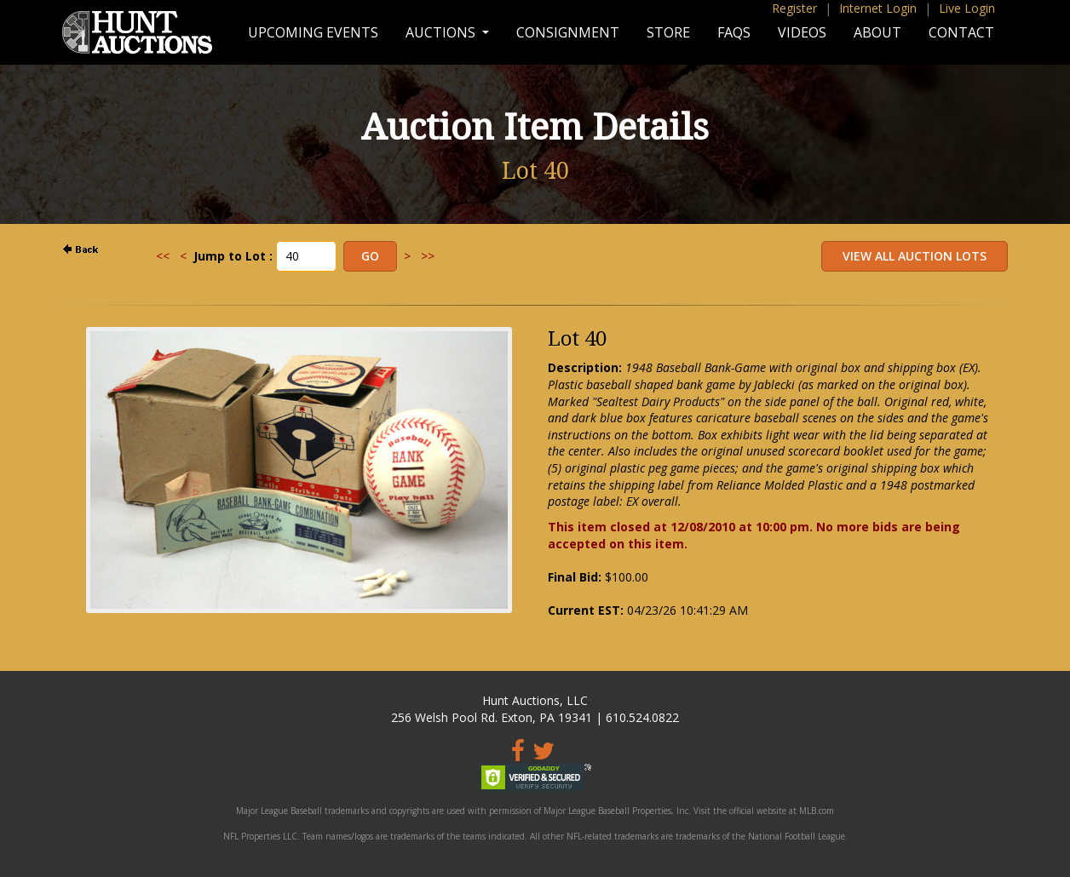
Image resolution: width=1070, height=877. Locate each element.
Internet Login (878, 8)
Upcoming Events (313, 32)
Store (668, 32)
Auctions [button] (442, 32)
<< (163, 256)
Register (794, 8)
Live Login (967, 8)
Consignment (567, 32)
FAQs (734, 32)
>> (427, 256)
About (877, 32)
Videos (802, 32)
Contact (961, 32)
